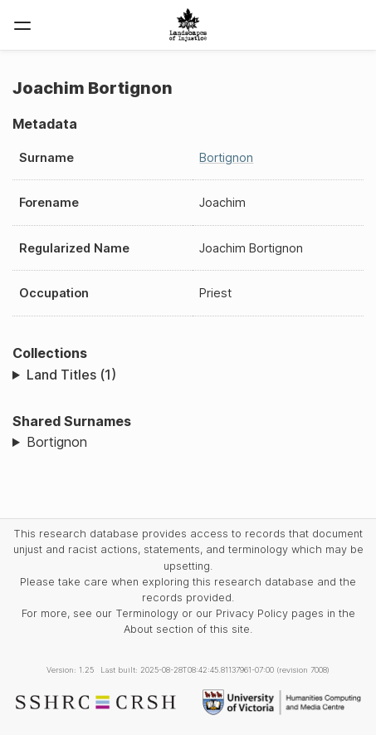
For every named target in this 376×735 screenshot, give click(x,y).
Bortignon (226, 157)
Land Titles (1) (71, 374)
